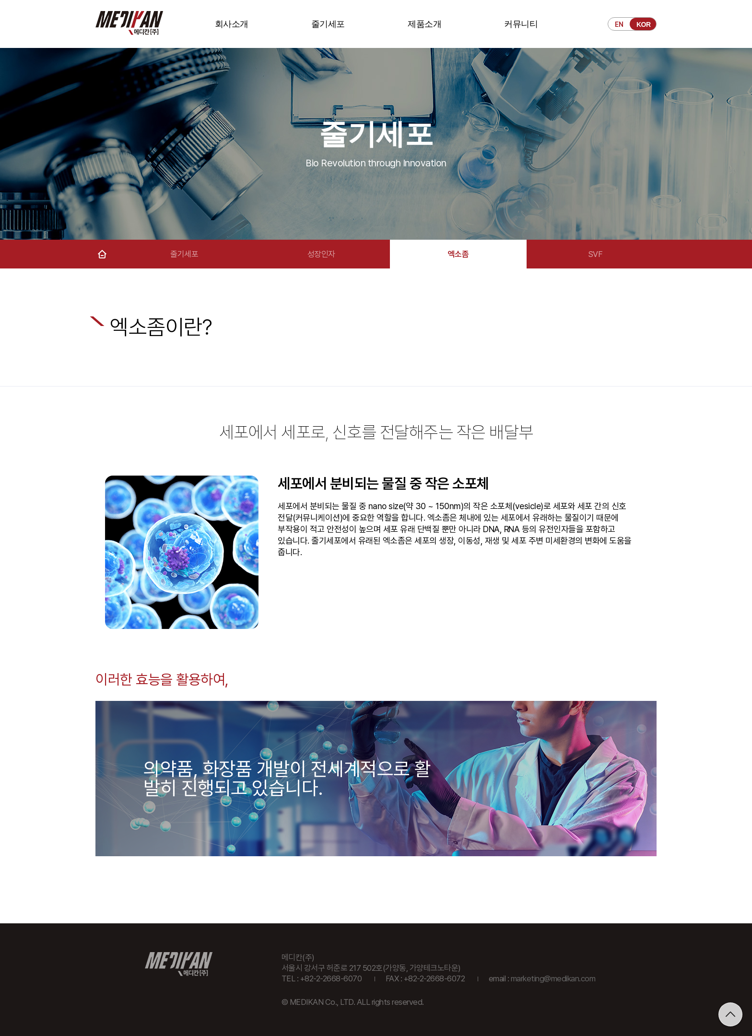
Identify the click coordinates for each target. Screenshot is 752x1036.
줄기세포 (328, 24)
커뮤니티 (521, 24)
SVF (595, 254)
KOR (643, 24)
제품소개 (424, 24)
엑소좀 (458, 254)
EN (619, 24)
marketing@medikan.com (553, 978)
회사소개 (231, 24)
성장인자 (321, 254)
